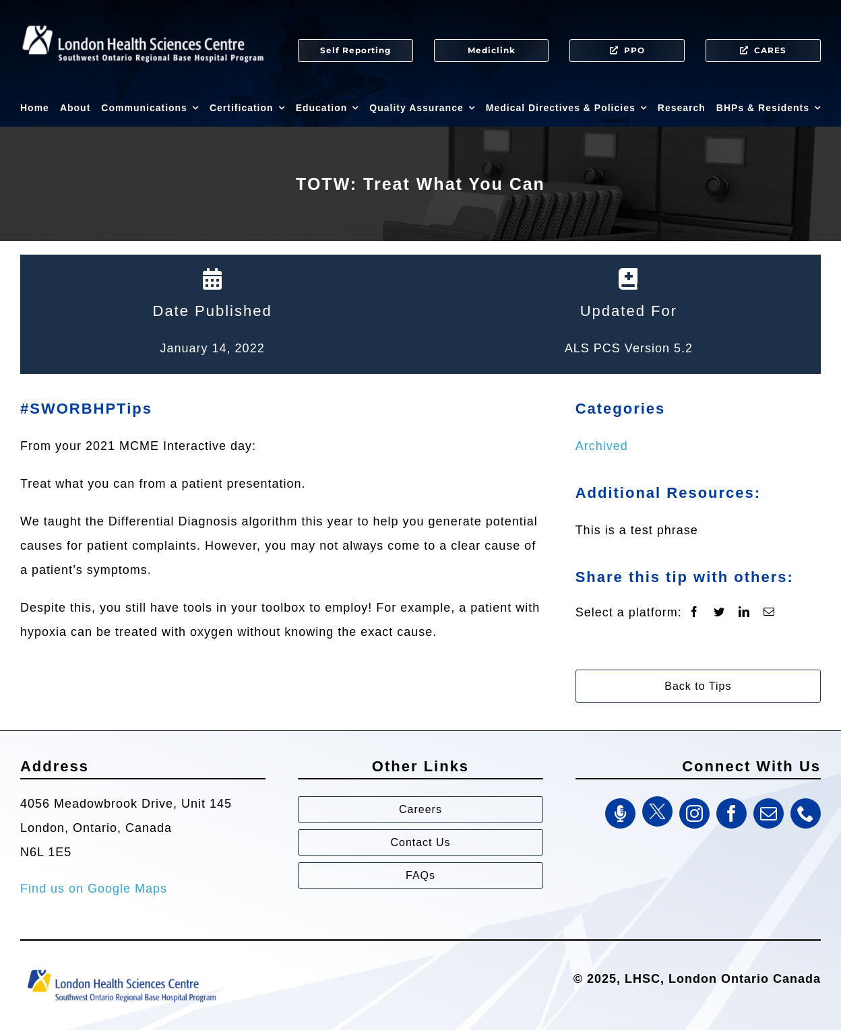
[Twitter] (719, 612)
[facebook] (731, 813)
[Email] (769, 612)
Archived (601, 446)
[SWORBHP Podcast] (620, 813)
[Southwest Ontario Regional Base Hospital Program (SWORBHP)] (121, 968)
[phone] (805, 813)
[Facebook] (694, 612)
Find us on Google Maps (93, 888)
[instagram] (694, 813)
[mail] (768, 813)
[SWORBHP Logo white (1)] (143, 20)
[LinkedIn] (744, 612)
